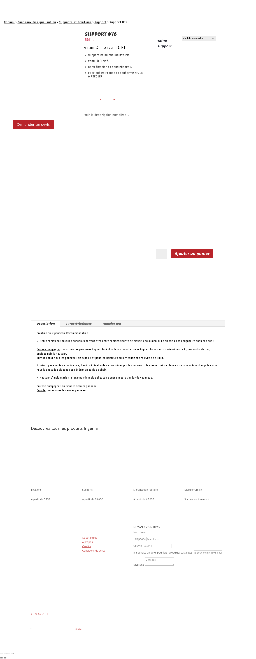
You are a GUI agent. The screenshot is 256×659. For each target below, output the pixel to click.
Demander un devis (33, 124)
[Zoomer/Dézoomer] (1, 653)
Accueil (9, 22)
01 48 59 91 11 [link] (39, 614)
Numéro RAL (112, 323)
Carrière (86, 546)
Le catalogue (89, 537)
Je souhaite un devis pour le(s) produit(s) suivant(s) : (163, 552)
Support (100, 22)
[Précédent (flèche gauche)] (1, 657)
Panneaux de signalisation (36, 22)
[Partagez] (8, 653)
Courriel (137, 545)
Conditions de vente (93, 550)
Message (138, 564)
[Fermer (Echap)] (12, 653)
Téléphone (139, 539)
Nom (136, 532)
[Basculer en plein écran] (5, 653)
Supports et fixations (75, 22)
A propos (87, 542)
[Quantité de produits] (161, 254)
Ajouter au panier (192, 254)
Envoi (141, 571)
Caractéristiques (79, 323)
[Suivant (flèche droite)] (5, 657)
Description (46, 323)
